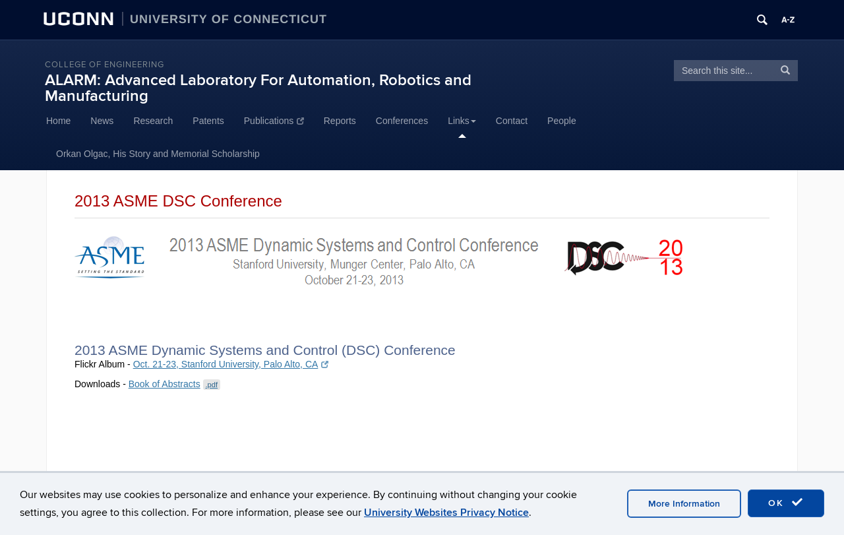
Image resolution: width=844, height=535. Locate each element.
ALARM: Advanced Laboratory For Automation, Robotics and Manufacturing (258, 88)
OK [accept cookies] (786, 503)
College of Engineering (104, 64)
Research (153, 120)
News (101, 120)
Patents (208, 120)
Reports (340, 120)
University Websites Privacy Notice (446, 512)
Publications (274, 120)
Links (462, 120)
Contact (512, 120)
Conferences (402, 120)
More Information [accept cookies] (684, 503)
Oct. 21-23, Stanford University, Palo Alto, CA (230, 364)
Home (58, 120)
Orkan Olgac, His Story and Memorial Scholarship (158, 153)
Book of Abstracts (174, 384)
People (561, 120)
